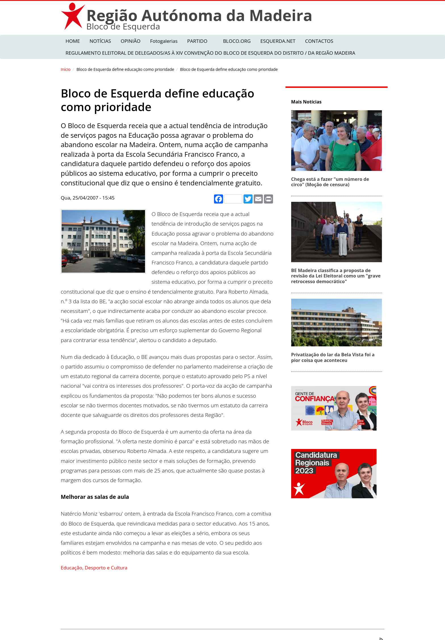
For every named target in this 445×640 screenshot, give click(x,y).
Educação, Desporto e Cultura (94, 567)
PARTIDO (197, 41)
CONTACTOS (319, 41)
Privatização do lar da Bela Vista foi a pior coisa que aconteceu (335, 357)
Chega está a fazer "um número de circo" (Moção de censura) (332, 182)
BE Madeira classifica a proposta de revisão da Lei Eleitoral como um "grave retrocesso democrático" (338, 275)
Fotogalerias (164, 41)
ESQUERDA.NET (277, 41)
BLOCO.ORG (237, 41)
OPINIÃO (130, 41)
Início (66, 69)
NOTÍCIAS (100, 41)
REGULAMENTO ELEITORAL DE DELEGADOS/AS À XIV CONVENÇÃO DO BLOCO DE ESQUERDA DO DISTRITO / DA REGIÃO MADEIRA (210, 53)
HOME (73, 41)
